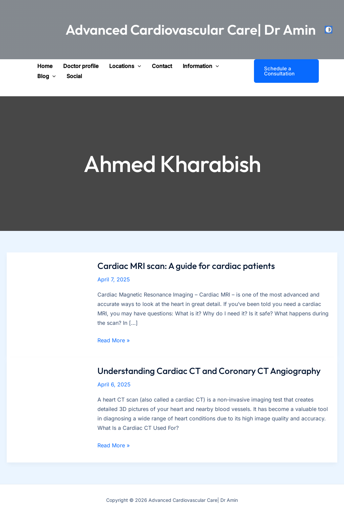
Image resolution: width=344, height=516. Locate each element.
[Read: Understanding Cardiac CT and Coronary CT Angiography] (48, 409)
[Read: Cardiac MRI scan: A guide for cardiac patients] (48, 304)
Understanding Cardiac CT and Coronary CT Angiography (208, 370)
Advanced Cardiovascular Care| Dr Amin (191, 29)
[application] (137, 66)
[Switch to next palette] (328, 29)
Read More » (113, 340)
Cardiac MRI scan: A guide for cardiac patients (186, 265)
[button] (125, 66)
